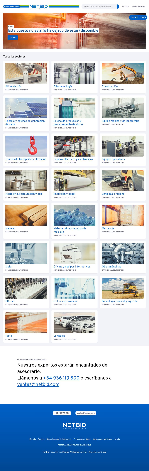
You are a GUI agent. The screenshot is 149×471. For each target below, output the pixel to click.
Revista (32, 439)
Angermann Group (97, 452)
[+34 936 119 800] (138, 17)
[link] (13, 37)
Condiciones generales (102, 439)
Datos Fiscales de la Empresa (59, 439)
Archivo (41, 439)
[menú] (11, 6)
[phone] (62, 413)
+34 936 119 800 (61, 378)
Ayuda (117, 439)
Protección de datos (82, 439)
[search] (118, 6)
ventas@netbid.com (38, 385)
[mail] (85, 413)
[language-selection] (125, 6)
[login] (138, 6)
